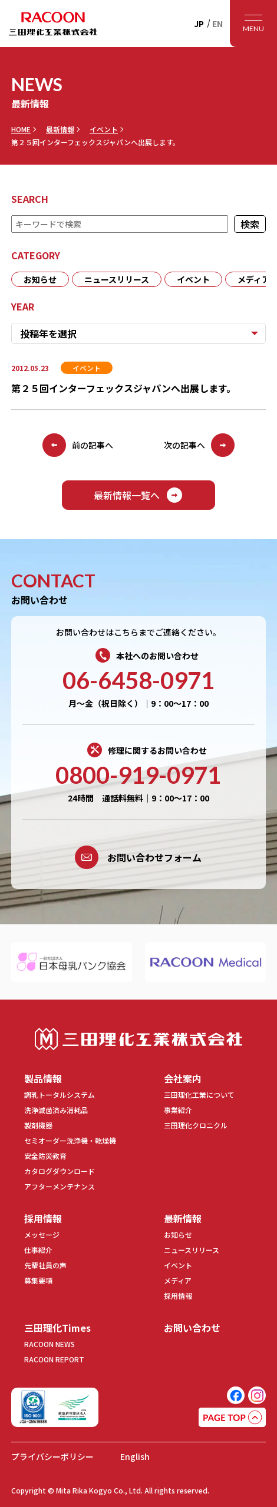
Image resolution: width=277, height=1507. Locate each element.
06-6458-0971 (138, 680)
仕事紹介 (38, 1250)
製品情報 (43, 1078)
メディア (178, 1280)
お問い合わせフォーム (138, 857)
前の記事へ (77, 445)
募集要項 (38, 1280)
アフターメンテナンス (59, 1186)
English (135, 1456)
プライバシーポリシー (52, 1456)
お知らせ (40, 279)
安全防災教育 (45, 1156)
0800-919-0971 (138, 775)
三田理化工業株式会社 (138, 1039)
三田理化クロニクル (195, 1125)
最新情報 (60, 129)
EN (217, 23)
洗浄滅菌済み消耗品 (56, 1110)
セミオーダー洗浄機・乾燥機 (70, 1140)
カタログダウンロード (59, 1171)
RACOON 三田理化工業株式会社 (53, 23)
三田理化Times (57, 1328)
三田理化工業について (199, 1095)
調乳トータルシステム (59, 1095)
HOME (21, 129)
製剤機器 (38, 1125)
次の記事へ (199, 445)
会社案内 (183, 1078)
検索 (249, 224)
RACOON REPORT (54, 1359)
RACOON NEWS (49, 1344)
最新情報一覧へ (138, 495)
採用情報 (43, 1218)
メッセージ (42, 1234)
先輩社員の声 (45, 1265)
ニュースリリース (116, 279)
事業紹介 (178, 1110)
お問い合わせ (192, 1328)
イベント (104, 129)
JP (199, 23)
